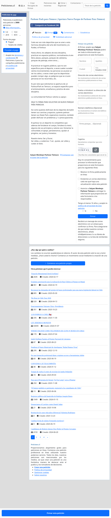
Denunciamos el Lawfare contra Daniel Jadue (47, 435)
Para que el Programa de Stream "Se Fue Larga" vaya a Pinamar (53, 410)
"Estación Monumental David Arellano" (45, 304)
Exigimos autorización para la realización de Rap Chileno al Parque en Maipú (58, 312)
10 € (15, 97)
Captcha (81, 169)
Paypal (11, 107)
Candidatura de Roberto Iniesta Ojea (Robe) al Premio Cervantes (53, 459)
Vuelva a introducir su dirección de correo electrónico (92, 121)
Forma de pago (9, 104)
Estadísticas (84, 63)
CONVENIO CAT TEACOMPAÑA (43, 394)
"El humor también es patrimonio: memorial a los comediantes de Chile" (56, 418)
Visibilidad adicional (62, 67)
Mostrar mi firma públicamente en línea (93, 203)
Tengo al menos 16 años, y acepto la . (92, 236)
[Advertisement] (69, 30)
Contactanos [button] (75, 3)
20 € (7, 100)
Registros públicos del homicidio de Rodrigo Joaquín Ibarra (51, 427)
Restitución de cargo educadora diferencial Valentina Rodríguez (53, 443)
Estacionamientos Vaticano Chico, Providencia (47, 337)
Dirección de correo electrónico (90, 105)
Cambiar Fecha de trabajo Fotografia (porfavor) (47, 451)
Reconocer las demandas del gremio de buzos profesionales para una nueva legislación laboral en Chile (67, 320)
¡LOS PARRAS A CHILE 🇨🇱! (41, 345)
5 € (7, 97)
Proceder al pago (11, 115)
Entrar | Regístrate (62, 4)
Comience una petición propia (58, 293)
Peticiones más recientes (50, 4)
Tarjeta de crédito (15, 110)
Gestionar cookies (41, 503)
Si (85, 241)
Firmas (51, 63)
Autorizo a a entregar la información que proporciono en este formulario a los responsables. (94, 224)
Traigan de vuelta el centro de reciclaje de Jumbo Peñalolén (51, 402)
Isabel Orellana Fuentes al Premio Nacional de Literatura (50, 369)
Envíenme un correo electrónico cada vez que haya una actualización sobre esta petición (94, 212)
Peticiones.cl (8, 5)
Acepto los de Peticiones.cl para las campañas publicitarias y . (15, 126)
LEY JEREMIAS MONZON (41, 353)
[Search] (94, 6)
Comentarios (67, 63)
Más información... (12, 92)
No (96, 241)
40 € (15, 100)
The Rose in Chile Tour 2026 (41, 328)
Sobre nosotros (40, 505)
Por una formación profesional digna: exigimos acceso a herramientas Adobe (57, 386)
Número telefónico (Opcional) (90, 138)
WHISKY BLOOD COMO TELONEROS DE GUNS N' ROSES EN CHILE (57, 361)
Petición (36, 63)
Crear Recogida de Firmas (33, 5)
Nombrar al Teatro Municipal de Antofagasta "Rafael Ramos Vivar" (54, 377)
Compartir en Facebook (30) (44, 56)
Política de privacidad (40, 67)
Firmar (92, 246)
